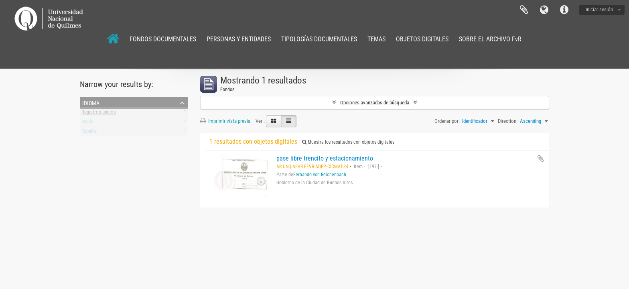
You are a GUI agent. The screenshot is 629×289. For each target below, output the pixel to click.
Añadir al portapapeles (541, 159)
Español (89, 133)
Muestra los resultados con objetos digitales (348, 142)
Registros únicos (98, 113)
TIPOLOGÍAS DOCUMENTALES (319, 39)
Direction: (507, 121)
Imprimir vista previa (225, 121)
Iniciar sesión (599, 9)
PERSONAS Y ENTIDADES (239, 39)
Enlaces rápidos (564, 10)
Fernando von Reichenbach (319, 174)
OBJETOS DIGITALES (422, 39)
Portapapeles (524, 10)
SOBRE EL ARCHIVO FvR (490, 39)
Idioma (544, 10)
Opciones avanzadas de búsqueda (374, 103)
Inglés (87, 123)
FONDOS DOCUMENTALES (163, 39)
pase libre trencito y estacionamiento (324, 158)
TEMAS (376, 39)
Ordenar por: (447, 121)
